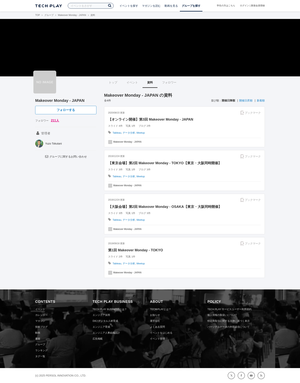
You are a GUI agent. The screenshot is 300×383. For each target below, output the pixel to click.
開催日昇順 (246, 100)
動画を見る (171, 5)
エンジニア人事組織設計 (106, 332)
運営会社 (155, 320)
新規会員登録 (258, 5)
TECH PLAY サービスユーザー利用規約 (229, 309)
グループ (49, 15)
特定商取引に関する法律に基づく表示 (228, 320)
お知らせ (155, 315)
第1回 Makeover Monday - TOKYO (135, 250)
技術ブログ (41, 326)
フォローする (66, 110)
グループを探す (191, 5)
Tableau (116, 132)
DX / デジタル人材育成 (105, 320)
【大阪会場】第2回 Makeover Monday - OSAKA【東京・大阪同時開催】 (165, 207)
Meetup (140, 132)
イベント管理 (157, 338)
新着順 (261, 100)
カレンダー (41, 315)
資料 (150, 82)
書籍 (37, 338)
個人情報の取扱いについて (222, 315)
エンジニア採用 (101, 315)
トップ (113, 82)
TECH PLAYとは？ (160, 309)
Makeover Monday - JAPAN (72, 15)
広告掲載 (98, 338)
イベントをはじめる (161, 332)
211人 (55, 120)
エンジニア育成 (101, 326)
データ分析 (129, 132)
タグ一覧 (40, 356)
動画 (37, 332)
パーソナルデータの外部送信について (228, 326)
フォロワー (169, 82)
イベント (132, 82)
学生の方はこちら (226, 5)
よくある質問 (157, 326)
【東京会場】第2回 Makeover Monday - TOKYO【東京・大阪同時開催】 (165, 163)
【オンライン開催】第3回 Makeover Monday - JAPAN (150, 119)
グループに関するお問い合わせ (66, 156)
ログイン (244, 5)
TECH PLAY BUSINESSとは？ (110, 309)
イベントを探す (128, 5)
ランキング (41, 350)
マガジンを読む (151, 5)
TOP (37, 15)
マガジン (40, 320)
